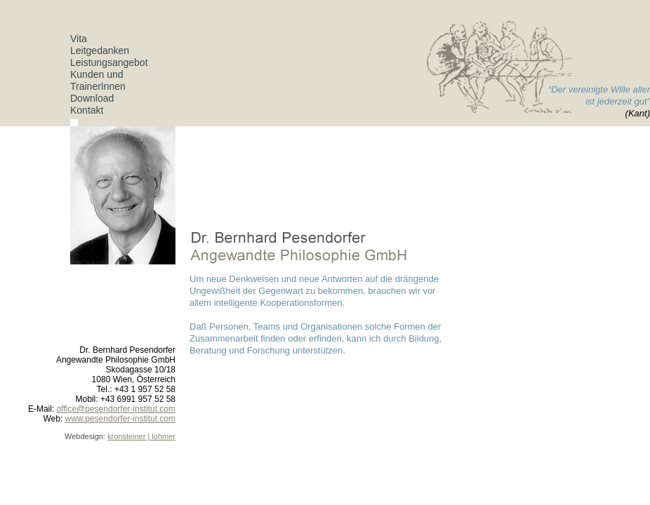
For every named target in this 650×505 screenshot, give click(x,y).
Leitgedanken (99, 50)
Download (92, 98)
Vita (78, 38)
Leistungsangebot (109, 62)
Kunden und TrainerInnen (98, 80)
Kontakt (86, 110)
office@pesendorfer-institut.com (116, 409)
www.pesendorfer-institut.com (120, 419)
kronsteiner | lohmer (141, 436)
